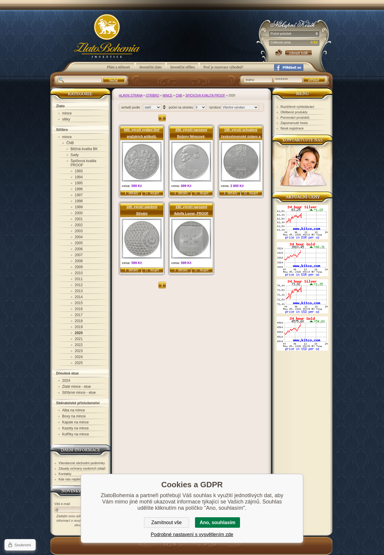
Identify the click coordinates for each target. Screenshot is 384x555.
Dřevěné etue (67, 373)
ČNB (179, 95)
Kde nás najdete (70, 479)
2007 (79, 255)
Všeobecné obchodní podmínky (81, 463)
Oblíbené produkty (294, 112)
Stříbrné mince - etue (79, 392)
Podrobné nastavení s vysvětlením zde (192, 534)
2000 (79, 213)
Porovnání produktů (294, 117)
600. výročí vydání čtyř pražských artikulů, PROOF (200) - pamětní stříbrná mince (142, 133)
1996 (79, 189)
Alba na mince (73, 410)
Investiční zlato (151, 67)
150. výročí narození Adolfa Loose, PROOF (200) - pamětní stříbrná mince (191, 210)
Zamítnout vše (166, 522)
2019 (79, 327)
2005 (79, 243)
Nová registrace (292, 128)
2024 (79, 357)
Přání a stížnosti (119, 67)
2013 (79, 291)
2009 (79, 267)
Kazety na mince (75, 428)
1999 (79, 207)
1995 (79, 183)
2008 (79, 261)
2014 (79, 297)
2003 (79, 231)
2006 (79, 249)
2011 (79, 279)
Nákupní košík (294, 23)
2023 (79, 351)
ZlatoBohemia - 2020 (99, 39)
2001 (79, 219)
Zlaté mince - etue (76, 386)
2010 (79, 273)
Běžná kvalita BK (84, 149)
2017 (79, 315)
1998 (79, 201)
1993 (79, 171)
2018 (79, 321)
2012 (79, 285)
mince (167, 95)
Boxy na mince (74, 416)
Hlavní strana (130, 95)
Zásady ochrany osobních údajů (81, 468)
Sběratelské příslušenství (78, 403)
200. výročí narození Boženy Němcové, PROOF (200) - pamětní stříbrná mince (191, 133)
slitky (66, 119)
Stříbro (152, 95)
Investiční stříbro (182, 67)
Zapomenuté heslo (294, 123)
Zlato (60, 106)
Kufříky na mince (75, 434)
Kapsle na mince (75, 422)
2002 (79, 225)
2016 (79, 309)
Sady (74, 155)
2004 (79, 237)
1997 (79, 195)
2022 (79, 345)
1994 (79, 177)
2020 (79, 333)
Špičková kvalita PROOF (205, 95)
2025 (79, 363)
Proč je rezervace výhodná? (223, 67)
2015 (79, 303)
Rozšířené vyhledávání (297, 106)
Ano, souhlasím (217, 522)
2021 (79, 339)
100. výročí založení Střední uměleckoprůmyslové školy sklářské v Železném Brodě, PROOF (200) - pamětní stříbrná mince (141, 210)
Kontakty (64, 474)
